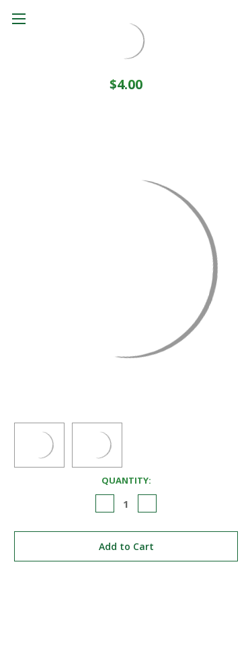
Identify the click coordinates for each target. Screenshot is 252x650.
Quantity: (126, 480)
